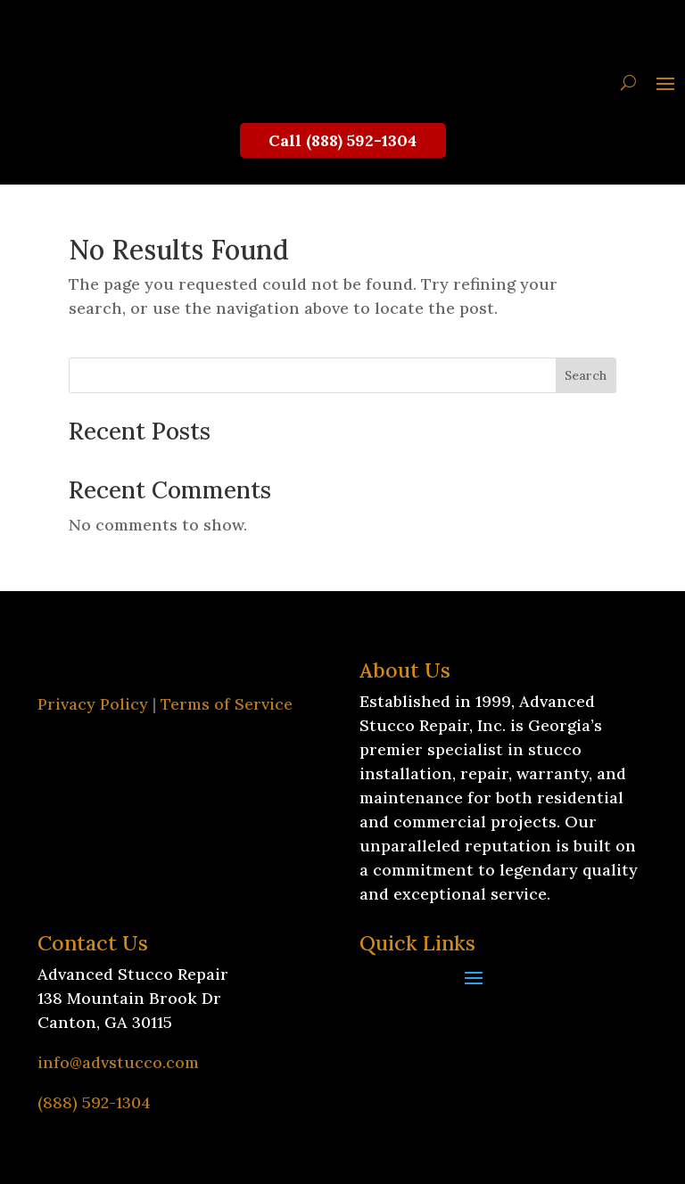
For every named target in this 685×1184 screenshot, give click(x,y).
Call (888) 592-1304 (342, 140)
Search (586, 375)
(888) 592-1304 (94, 1102)
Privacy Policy (92, 704)
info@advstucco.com (118, 1062)
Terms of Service (227, 704)
